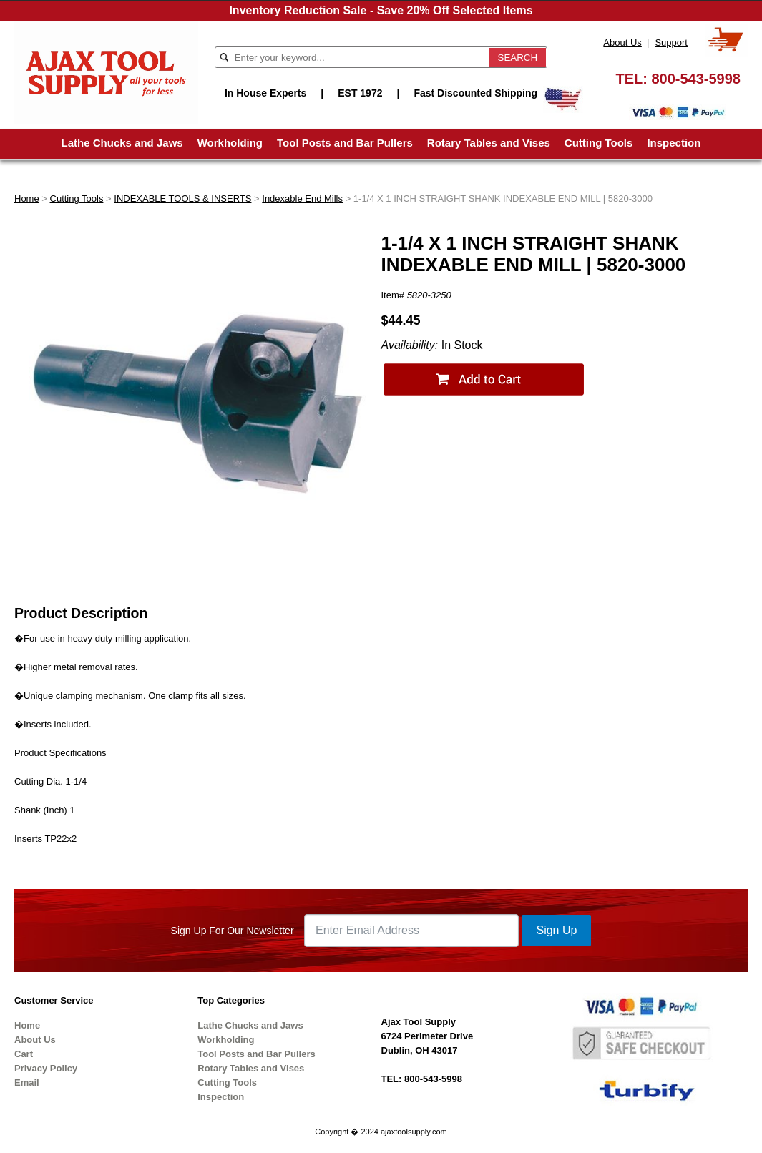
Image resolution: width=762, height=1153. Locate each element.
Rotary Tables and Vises (488, 143)
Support (671, 42)
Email (26, 1082)
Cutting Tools (599, 143)
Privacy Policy (45, 1068)
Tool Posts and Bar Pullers (345, 143)
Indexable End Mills (302, 198)
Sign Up (556, 930)
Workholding (230, 143)
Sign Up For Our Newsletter (232, 931)
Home (26, 198)
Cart (23, 1054)
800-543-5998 (696, 79)
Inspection (673, 143)
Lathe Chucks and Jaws (122, 143)
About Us (622, 42)
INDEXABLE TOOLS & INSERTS (182, 198)
